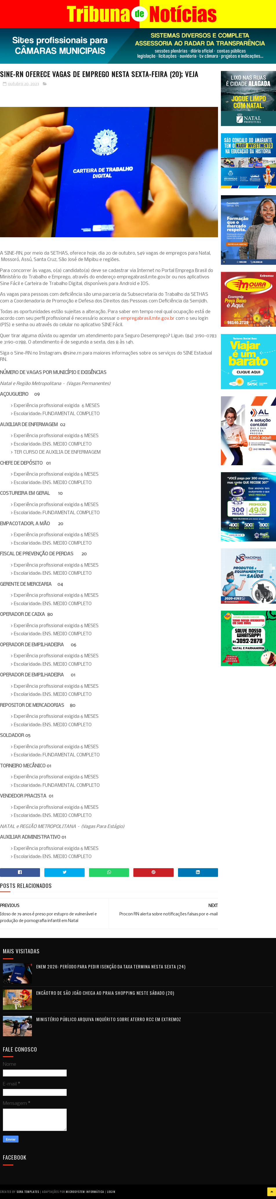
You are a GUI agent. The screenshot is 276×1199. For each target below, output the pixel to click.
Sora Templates (28, 1191)
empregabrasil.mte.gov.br (148, 318)
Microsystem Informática (85, 1191)
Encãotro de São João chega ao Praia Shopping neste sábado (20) (105, 993)
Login (111, 1191)
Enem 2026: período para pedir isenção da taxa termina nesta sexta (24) (111, 966)
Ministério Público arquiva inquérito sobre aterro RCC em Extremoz (108, 1019)
